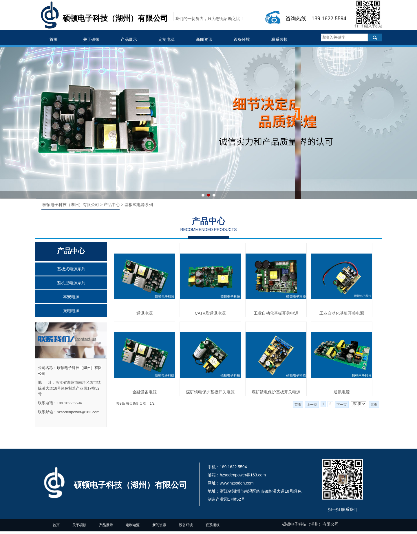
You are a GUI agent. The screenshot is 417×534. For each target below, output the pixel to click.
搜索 (375, 37)
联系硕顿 (279, 39)
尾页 (373, 405)
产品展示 (129, 39)
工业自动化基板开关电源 (276, 313)
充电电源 (71, 310)
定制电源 (166, 39)
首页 (54, 39)
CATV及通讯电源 (210, 313)
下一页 (341, 405)
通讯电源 (144, 313)
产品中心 (112, 204)
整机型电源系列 (71, 282)
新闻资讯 (204, 39)
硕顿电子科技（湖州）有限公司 (71, 204)
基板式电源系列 (71, 269)
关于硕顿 (91, 39)
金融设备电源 (144, 392)
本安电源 (71, 296)
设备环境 (242, 39)
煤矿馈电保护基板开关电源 (210, 392)
